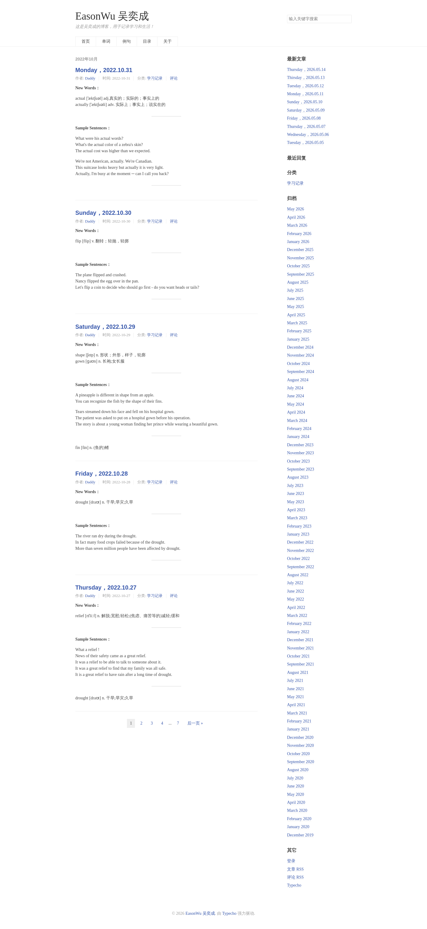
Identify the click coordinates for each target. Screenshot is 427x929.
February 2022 (299, 623)
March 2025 (297, 323)
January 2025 (298, 339)
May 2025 (295, 306)
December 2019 (300, 835)
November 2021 (300, 648)
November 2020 (300, 745)
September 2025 (300, 274)
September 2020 (300, 762)
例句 (126, 41)
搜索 (346, 19)
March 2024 (297, 420)
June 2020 (295, 786)
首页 (86, 41)
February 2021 (299, 721)
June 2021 (295, 689)
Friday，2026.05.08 (304, 118)
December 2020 (300, 737)
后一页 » (195, 723)
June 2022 (295, 591)
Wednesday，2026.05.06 (308, 134)
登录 (291, 861)
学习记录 (154, 78)
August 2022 (297, 575)
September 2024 (300, 371)
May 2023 (295, 502)
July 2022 (295, 583)
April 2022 (296, 607)
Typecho (294, 885)
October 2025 (298, 266)
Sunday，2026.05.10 (304, 102)
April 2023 (296, 510)
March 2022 (297, 615)
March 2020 (297, 810)
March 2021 (297, 713)
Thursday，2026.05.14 (306, 69)
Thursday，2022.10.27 (105, 587)
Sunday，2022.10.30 (103, 212)
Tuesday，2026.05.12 (305, 86)
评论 (174, 78)
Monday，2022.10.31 (103, 70)
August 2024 (297, 380)
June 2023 (295, 493)
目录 (147, 41)
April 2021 (296, 705)
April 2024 (296, 412)
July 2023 (295, 485)
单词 (106, 41)
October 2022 (298, 558)
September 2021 (300, 664)
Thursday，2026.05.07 (306, 126)
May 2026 (295, 209)
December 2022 (300, 542)
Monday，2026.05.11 (305, 94)
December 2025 (300, 249)
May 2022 (295, 599)
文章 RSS (295, 869)
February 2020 (299, 819)
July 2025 (295, 290)
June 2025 (295, 298)
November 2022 (300, 550)
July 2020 (295, 778)
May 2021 (295, 697)
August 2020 (297, 770)
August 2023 (297, 477)
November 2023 (300, 453)
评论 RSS (295, 877)
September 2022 (300, 567)
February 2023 (299, 526)
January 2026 (298, 241)
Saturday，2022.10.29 (105, 326)
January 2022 (298, 632)
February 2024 (299, 428)
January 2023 (298, 534)
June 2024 (295, 396)
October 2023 (298, 461)
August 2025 (297, 282)
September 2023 (300, 469)
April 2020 (296, 802)
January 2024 (298, 436)
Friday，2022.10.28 (101, 473)
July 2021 (295, 680)
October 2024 (298, 363)
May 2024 (295, 404)
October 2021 (298, 656)
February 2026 (299, 233)
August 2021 (297, 672)
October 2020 (298, 754)
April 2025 (296, 315)
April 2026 (296, 217)
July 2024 (295, 388)
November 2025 (300, 258)
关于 (167, 41)
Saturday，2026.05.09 (306, 110)
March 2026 (297, 225)
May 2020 (295, 794)
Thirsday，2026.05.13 (306, 77)
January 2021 (298, 729)
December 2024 (300, 347)
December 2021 (300, 640)
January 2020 (298, 827)
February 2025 (299, 331)
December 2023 (300, 445)
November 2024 (300, 355)
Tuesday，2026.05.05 (305, 142)
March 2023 (297, 518)
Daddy (90, 78)
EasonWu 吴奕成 (112, 16)
